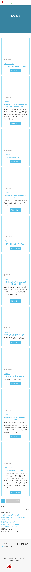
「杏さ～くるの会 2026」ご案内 (10, 515)
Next (17, 500)
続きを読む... (15, 70)
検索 (2, 506)
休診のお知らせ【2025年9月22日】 (11, 524)
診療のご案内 (8, 546)
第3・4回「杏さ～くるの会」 (10, 526)
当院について (8, 543)
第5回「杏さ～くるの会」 (9, 522)
